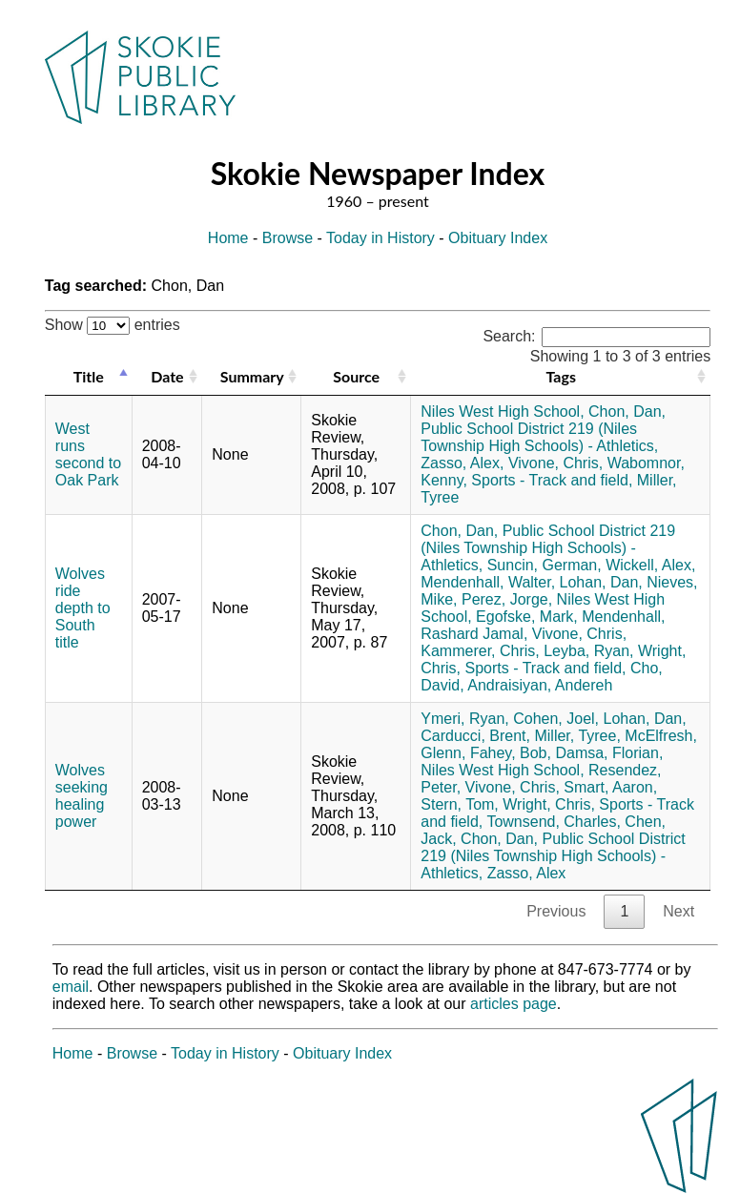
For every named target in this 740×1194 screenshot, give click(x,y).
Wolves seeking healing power (81, 796)
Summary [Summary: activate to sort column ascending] (252, 376)
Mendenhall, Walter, (488, 582)
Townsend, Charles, (553, 821)
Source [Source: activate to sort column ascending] (356, 376)
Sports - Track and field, (551, 480)
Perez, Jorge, (507, 599)
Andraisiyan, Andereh (539, 685)
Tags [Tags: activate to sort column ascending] (561, 376)
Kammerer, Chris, (480, 651)
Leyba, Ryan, (588, 651)
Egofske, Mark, (527, 616)
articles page (513, 1004)
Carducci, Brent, (475, 736)
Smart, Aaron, (610, 787)
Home (228, 238)
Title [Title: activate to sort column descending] (88, 376)
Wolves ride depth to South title (83, 608)
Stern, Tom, (460, 804)
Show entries (112, 325)
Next (678, 911)
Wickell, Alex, (650, 565)
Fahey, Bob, (510, 753)
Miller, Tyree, (577, 736)
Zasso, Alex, (462, 463)
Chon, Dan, (627, 411)
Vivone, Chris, (555, 463)
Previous (556, 911)
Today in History (380, 238)
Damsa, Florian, (609, 753)
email (70, 986)
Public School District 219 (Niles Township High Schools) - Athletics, (539, 437)
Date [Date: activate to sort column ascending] (167, 376)
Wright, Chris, (549, 804)
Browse (287, 238)
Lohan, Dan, (601, 582)
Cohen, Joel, (556, 718)
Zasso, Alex (526, 873)
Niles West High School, (502, 411)
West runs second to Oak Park (88, 454)
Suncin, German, (544, 565)
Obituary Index (497, 238)
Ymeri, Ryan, (464, 718)
